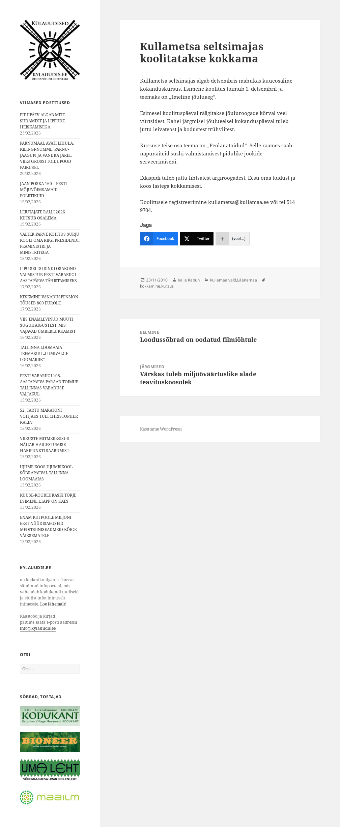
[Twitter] (197, 238)
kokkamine (150, 286)
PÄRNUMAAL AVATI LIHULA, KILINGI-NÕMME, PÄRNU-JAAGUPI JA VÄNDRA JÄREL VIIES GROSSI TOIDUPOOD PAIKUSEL (47, 155)
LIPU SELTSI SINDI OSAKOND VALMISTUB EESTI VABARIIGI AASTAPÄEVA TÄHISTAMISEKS (48, 275)
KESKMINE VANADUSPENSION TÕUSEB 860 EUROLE (49, 300)
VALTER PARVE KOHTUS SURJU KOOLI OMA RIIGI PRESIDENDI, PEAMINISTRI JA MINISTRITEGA (50, 243)
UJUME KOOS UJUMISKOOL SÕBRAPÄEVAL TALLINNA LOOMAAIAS (46, 473)
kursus (167, 286)
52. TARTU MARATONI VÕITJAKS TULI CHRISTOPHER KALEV (49, 416)
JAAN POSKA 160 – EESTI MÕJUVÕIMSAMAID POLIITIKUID (43, 190)
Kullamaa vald (223, 280)
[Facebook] (159, 238)
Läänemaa (247, 280)
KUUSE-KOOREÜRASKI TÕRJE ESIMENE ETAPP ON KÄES (48, 498)
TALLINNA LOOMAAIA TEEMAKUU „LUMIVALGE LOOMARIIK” (44, 353)
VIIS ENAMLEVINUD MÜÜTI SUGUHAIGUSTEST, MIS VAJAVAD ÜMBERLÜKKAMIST (48, 325)
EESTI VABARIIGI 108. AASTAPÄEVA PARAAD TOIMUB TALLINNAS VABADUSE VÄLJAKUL (49, 385)
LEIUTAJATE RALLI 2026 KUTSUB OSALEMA (42, 215)
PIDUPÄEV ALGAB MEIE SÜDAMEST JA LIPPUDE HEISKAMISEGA (42, 121)
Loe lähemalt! (53, 604)
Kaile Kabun (189, 280)
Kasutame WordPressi (161, 429)
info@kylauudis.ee (38, 628)
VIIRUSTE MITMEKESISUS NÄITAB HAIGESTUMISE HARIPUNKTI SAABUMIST (44, 444)
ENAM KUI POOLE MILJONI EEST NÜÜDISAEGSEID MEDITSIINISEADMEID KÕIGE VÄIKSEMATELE (48, 526)
